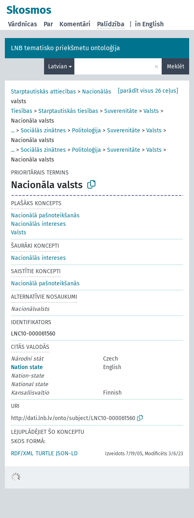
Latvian (57, 66)
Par (48, 24)
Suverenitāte (120, 111)
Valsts (151, 111)
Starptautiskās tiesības (68, 111)
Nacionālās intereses (109, 91)
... (13, 130)
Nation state (27, 367)
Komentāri (75, 24)
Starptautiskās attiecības (43, 91)
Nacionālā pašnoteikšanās (45, 215)
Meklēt (175, 66)
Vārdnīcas (22, 24)
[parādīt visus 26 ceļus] (148, 90)
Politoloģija (86, 130)
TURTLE (45, 453)
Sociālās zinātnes (43, 130)
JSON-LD (67, 453)
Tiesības (21, 111)
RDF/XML (22, 453)
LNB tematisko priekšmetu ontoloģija (65, 48)
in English (149, 24)
